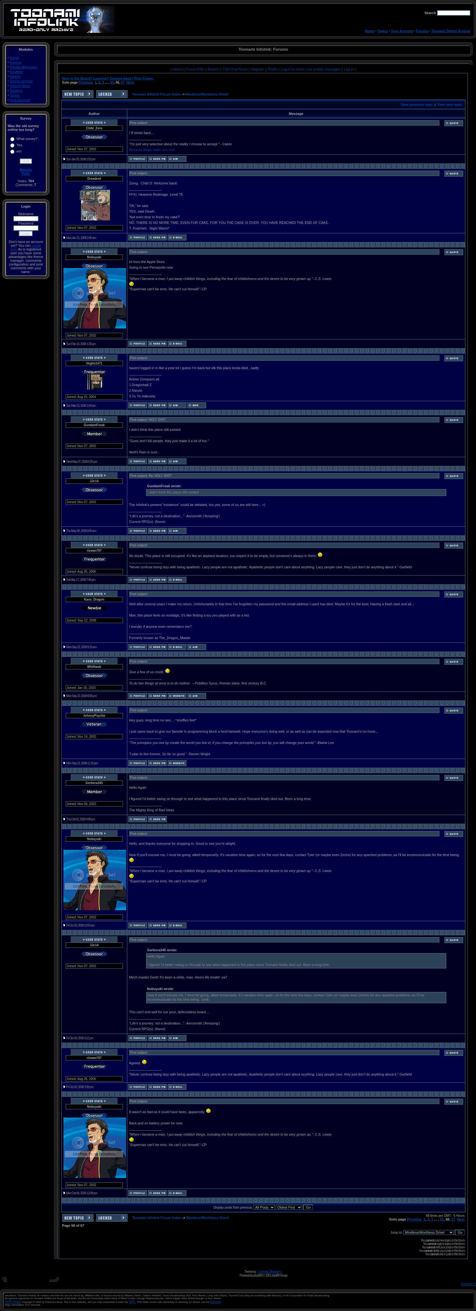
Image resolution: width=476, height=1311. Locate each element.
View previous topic (417, 104)
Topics (382, 31)
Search (15, 76)
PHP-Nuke (13, 1301)
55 (112, 82)
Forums (422, 31)
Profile (273, 69)
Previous (85, 82)
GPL (132, 1301)
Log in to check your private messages (311, 69)
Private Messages (23, 67)
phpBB (257, 1275)
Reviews (16, 72)
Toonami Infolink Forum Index (156, 94)
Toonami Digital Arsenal (450, 31)
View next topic (449, 104)
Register (258, 69)
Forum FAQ (195, 69)
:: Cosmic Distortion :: (269, 1271)
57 (122, 82)
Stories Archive (21, 81)
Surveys (16, 90)
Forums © (468, 1284)
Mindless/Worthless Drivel (206, 94)
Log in (348, 69)
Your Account (402, 31)
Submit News (20, 86)
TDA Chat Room (235, 69)
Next (130, 82)
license (215, 1301)
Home (369, 31)
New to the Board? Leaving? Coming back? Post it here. (108, 78)
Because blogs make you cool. (152, 150)
